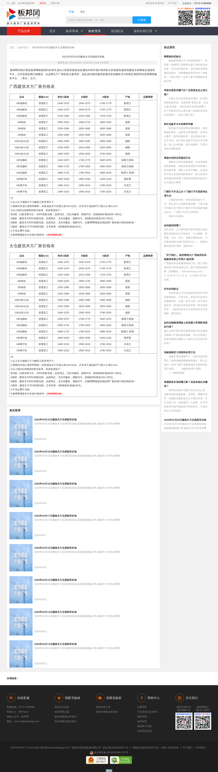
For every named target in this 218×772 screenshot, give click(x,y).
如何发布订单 (103, 707)
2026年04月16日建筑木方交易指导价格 (55, 547)
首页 (52, 31)
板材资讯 (94, 31)
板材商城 (74, 31)
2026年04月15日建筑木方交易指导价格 (55, 580)
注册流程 (142, 707)
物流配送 (117, 31)
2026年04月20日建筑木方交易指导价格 (55, 419)
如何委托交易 (62, 711)
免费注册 (55, 3)
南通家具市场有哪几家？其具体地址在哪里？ (186, 384)
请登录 (43, 3)
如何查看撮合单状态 (65, 716)
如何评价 (142, 721)
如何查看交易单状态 (65, 721)
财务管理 (142, 716)
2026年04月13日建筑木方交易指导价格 (55, 644)
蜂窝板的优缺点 (172, 56)
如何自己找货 (62, 707)
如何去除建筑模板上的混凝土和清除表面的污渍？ (186, 324)
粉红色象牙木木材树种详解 (178, 124)
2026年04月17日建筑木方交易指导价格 (55, 515)
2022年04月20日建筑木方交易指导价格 (185, 420)
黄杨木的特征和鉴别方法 (177, 157)
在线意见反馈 (144, 731)
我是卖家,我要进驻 (155, 3)
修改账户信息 (144, 726)
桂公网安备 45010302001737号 (109, 752)
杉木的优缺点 (171, 288)
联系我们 (201, 747)
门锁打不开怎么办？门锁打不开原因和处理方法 (186, 193)
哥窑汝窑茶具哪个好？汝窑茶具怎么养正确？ (186, 92)
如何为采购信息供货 (107, 711)
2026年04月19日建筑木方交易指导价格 (55, 451)
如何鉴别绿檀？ (172, 225)
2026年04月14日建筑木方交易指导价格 (55, 612)
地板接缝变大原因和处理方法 (180, 352)
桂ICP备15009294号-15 (115, 747)
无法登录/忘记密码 (147, 711)
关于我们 (172, 3)
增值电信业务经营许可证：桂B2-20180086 (156, 747)
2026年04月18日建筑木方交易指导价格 (55, 483)
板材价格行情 (145, 31)
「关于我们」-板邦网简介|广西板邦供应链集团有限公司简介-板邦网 (185, 257)
